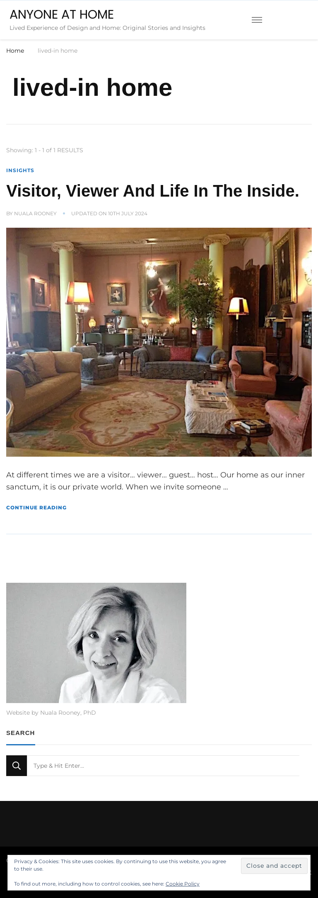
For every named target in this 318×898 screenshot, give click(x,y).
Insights (20, 170)
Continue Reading (36, 507)
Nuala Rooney (35, 213)
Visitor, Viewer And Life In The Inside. (152, 191)
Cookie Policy (183, 884)
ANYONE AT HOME (62, 14)
